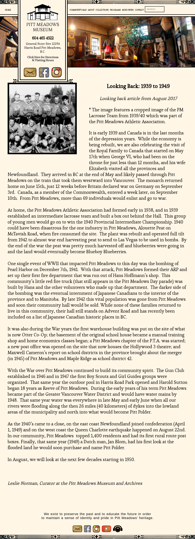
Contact (139, 10)
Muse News (128, 10)
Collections (102, 10)
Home (8, 10)
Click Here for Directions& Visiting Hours (42, 58)
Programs (115, 10)
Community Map (78, 10)
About (91, 10)
